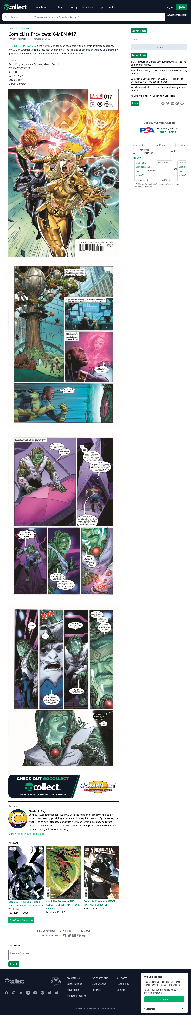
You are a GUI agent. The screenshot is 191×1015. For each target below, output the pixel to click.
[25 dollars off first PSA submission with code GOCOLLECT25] (159, 130)
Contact (112, 7)
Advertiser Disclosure (178, 14)
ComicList (13, 28)
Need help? (123, 983)
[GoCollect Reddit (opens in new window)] (49, 993)
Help (100, 7)
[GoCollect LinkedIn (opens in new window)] (28, 993)
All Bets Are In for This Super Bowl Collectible (153, 95)
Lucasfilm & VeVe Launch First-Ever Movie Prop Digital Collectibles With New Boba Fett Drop (157, 80)
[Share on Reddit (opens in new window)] (84, 935)
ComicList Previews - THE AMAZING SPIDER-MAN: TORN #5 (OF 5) (63, 905)
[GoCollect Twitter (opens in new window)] (21, 993)
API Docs (96, 989)
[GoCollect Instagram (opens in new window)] (14, 993)
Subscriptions (74, 983)
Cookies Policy (169, 989)
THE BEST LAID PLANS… (21, 45)
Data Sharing (99, 983)
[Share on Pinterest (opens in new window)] (79, 935)
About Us (87, 7)
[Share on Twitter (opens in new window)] (69, 935)
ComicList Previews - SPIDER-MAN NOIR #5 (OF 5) (100, 903)
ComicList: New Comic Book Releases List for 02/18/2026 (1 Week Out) (25, 905)
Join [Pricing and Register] (182, 7)
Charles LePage (18, 38)
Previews (26, 28)
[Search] (98, 17)
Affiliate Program (76, 995)
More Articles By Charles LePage (26, 833)
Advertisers (73, 989)
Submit (14, 964)
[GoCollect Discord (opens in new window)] (56, 993)
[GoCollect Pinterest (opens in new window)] (42, 993)
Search (159, 47)
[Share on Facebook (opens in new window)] (64, 935)
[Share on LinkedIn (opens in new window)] (74, 935)
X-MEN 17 (13, 60)
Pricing (74, 7)
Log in (169, 7)
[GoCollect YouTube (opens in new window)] (35, 993)
